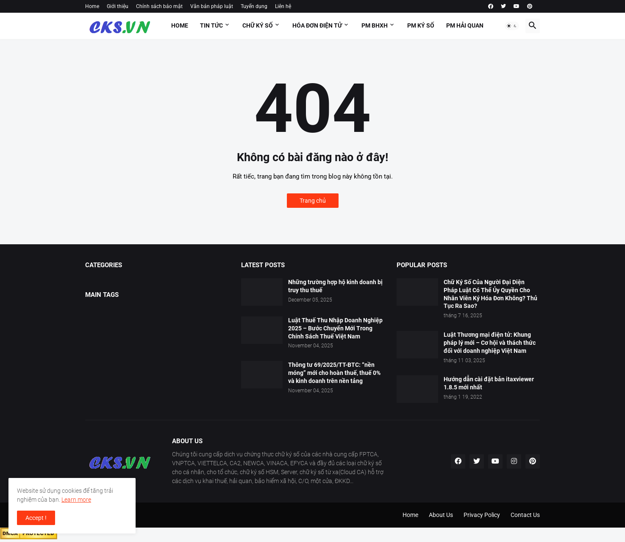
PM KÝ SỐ (420, 25)
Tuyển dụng (254, 6)
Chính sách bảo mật (159, 6)
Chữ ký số (257, 25)
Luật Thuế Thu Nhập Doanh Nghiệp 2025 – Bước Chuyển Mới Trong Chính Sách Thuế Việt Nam (335, 328)
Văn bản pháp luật (211, 6)
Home (92, 6)
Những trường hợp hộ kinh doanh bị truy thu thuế (335, 286)
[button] (512, 26)
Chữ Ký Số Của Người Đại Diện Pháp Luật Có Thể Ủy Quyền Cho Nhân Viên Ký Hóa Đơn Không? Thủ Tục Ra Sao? (490, 294)
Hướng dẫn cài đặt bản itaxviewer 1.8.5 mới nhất (489, 383)
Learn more (76, 499)
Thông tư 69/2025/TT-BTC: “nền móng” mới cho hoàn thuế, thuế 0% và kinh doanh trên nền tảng (334, 372)
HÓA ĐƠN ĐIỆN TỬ (317, 25)
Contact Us (525, 514)
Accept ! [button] (36, 517)
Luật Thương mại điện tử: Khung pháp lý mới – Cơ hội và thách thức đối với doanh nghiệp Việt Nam (490, 342)
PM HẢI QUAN (464, 25)
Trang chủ (313, 200)
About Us (441, 514)
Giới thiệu (117, 6)
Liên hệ (283, 6)
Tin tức (211, 25)
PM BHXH (374, 25)
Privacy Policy (482, 514)
